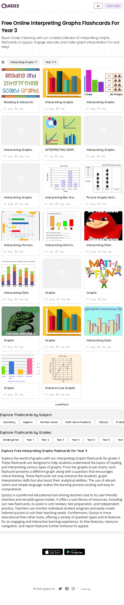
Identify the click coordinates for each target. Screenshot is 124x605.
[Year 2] (45, 440)
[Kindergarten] (11, 440)
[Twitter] (60, 589)
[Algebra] (28, 422)
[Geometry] (9, 422)
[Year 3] (51, 62)
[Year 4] (76, 440)
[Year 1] (30, 440)
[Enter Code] (113, 6)
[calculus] (104, 422)
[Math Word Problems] (78, 422)
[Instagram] (73, 589)
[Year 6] (106, 440)
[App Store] (52, 552)
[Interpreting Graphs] (23, 62)
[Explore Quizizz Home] (10, 5)
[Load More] (62, 404)
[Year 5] (91, 440)
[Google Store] (74, 552)
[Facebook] (67, 589)
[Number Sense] (49, 422)
